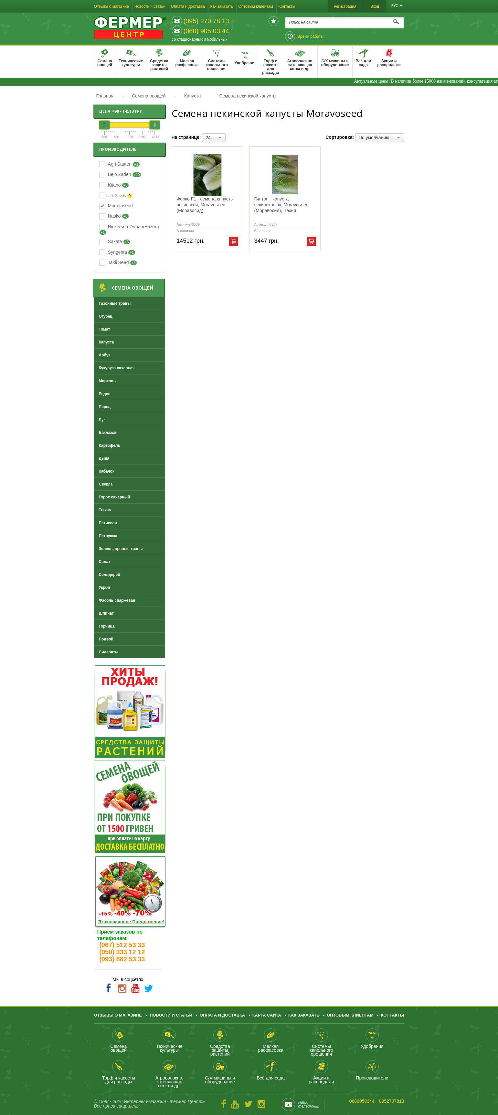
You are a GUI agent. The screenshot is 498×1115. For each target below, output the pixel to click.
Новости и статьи (149, 6)
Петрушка (108, 536)
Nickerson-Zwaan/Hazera (133, 226)
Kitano (114, 185)
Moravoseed (120, 205)
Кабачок (106, 471)
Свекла (106, 484)
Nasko (114, 216)
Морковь (107, 381)
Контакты (287, 6)
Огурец (105, 316)
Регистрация (345, 6)
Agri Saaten (120, 164)
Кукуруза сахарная (117, 368)
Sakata (115, 241)
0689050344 (362, 1101)
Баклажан (108, 432)
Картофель (109, 445)
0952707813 (391, 1101)
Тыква (105, 510)
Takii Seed (118, 262)
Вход (374, 6)
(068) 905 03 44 (206, 31)
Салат (105, 561)
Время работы (310, 36)
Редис (105, 394)
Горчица (107, 626)
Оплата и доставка (188, 6)
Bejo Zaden (119, 174)
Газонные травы (115, 303)
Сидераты (108, 652)
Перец (105, 406)
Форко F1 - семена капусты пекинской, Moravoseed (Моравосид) (205, 204)
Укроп (104, 587)
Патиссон (108, 523)
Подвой (106, 639)
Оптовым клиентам (255, 6)
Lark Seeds (115, 195)
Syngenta (117, 252)
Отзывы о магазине (111, 6)
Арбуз (105, 355)
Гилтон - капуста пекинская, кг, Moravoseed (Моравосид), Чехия (281, 204)
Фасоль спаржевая (117, 600)
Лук (102, 419)
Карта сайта (266, 1015)
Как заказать (221, 6)
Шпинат (106, 613)
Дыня (104, 458)
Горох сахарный (114, 497)
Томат (104, 329)
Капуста (106, 342)
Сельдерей (109, 574)
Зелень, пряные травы (121, 549)
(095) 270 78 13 (206, 21)
